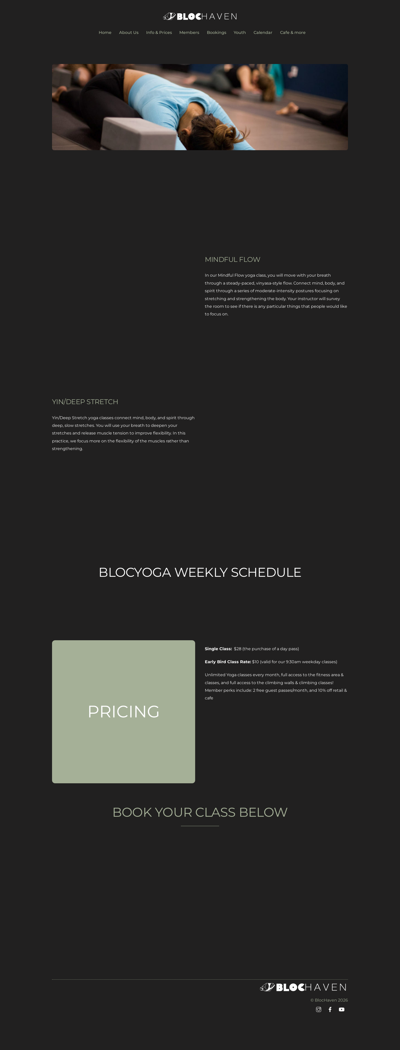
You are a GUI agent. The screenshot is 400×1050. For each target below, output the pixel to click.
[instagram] (319, 1009)
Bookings (216, 32)
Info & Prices (159, 32)
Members (189, 32)
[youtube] (341, 1009)
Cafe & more (293, 32)
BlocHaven (326, 1000)
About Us (129, 32)
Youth (240, 32)
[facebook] (330, 1009)
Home (105, 32)
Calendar (263, 32)
